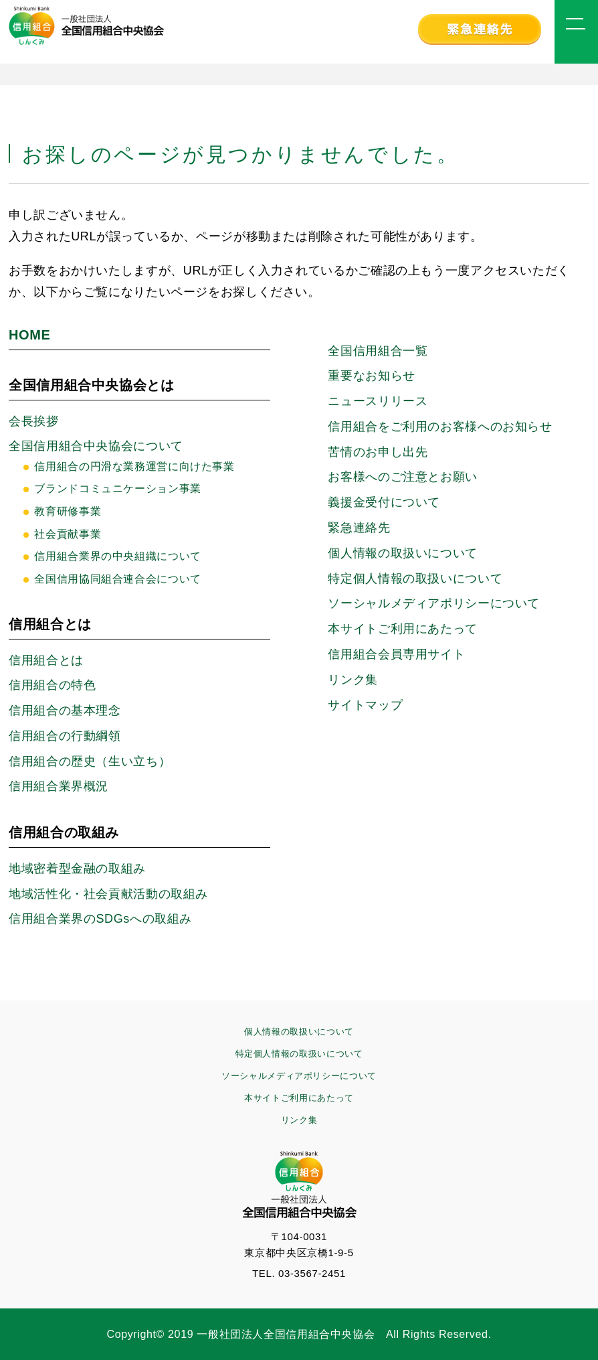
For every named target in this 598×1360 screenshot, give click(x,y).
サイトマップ (365, 705)
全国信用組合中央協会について (96, 446)
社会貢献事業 (67, 534)
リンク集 (353, 679)
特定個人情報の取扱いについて (415, 578)
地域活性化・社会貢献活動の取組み (108, 894)
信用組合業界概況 (58, 786)
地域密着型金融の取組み (77, 868)
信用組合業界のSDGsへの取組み (100, 918)
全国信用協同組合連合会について (117, 579)
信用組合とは (46, 660)
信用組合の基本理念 (65, 710)
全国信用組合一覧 (377, 351)
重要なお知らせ (371, 375)
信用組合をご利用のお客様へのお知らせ (440, 426)
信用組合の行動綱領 (65, 736)
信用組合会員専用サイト (396, 654)
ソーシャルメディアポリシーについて (299, 1076)
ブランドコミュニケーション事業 (117, 488)
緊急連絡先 (359, 527)
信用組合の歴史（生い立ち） (90, 761)
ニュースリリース (377, 401)
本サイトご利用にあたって (403, 628)
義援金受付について (384, 502)
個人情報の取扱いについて (403, 553)
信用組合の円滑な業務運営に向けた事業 (134, 466)
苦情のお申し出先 (377, 452)
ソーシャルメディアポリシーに (434, 603)
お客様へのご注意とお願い (403, 476)
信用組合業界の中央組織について (117, 556)
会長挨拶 (34, 421)
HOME (30, 334)
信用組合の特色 (52, 685)
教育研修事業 (67, 511)
